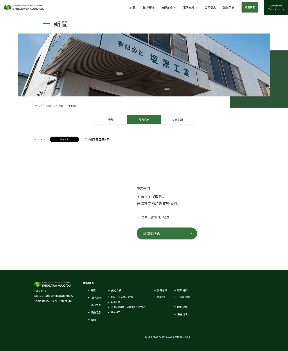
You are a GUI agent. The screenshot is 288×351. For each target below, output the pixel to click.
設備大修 (115, 302)
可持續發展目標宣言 (97, 139)
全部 (111, 119)
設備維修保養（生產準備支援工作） (128, 306)
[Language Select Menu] (276, 7)
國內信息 (144, 119)
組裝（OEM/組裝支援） (122, 296)
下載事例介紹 (183, 296)
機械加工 (115, 312)
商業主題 (177, 119)
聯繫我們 (250, 7)
